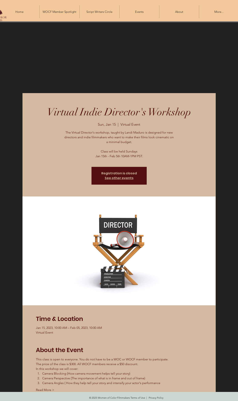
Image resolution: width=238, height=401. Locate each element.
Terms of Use (138, 397)
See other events (119, 178)
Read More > (45, 390)
